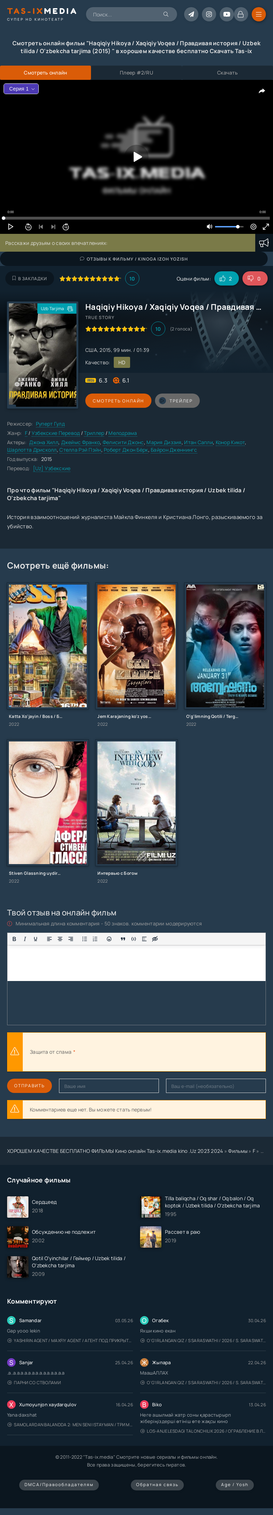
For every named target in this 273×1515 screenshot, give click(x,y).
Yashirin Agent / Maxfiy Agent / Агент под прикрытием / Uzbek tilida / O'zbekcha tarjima (70, 1340)
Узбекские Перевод (56, 433)
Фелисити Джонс (123, 442)
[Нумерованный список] (95, 939)
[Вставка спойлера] (144, 939)
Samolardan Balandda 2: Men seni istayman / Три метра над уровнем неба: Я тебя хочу (70, 1425)
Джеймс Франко (80, 442)
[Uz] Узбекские (52, 468)
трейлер (175, 400)
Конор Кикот (230, 442)
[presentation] (155, 1052)
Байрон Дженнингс (174, 449)
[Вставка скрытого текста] (155, 939)
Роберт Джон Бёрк (126, 449)
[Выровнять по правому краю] (70, 939)
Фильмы (237, 1150)
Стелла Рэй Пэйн (80, 449)
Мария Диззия (163, 442)
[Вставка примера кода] (133, 939)
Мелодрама (122, 433)
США (91, 349)
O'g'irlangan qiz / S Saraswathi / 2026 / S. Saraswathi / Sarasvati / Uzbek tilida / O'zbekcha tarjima (203, 1340)
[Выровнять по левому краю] (49, 939)
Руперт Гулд (50, 423)
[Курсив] (25, 939)
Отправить (29, 1086)
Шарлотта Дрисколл (32, 449)
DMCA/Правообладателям (59, 1484)
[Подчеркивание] (35, 939)
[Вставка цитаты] (123, 939)
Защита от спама (50, 1051)
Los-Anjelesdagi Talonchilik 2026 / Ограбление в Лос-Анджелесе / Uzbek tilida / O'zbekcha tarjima (203, 1431)
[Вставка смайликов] (109, 939)
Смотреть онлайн (118, 401)
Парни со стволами (34, 1383)
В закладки (29, 279)
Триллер (94, 433)
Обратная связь (157, 1484)
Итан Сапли (198, 442)
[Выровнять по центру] (60, 939)
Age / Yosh (234, 1484)
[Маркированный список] (84, 939)
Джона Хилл (43, 442)
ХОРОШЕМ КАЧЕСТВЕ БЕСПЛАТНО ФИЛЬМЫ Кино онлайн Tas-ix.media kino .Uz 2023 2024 (115, 1150)
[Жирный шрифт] (14, 939)
